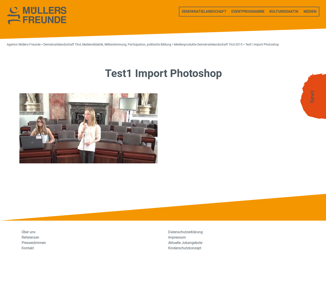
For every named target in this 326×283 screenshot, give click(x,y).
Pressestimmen (34, 243)
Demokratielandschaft (204, 11)
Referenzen (30, 237)
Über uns (28, 232)
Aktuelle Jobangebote (185, 243)
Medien (309, 11)
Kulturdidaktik (283, 11)
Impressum (177, 237)
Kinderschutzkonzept (184, 248)
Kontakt (28, 248)
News (312, 96)
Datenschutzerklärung (185, 232)
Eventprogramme (247, 11)
